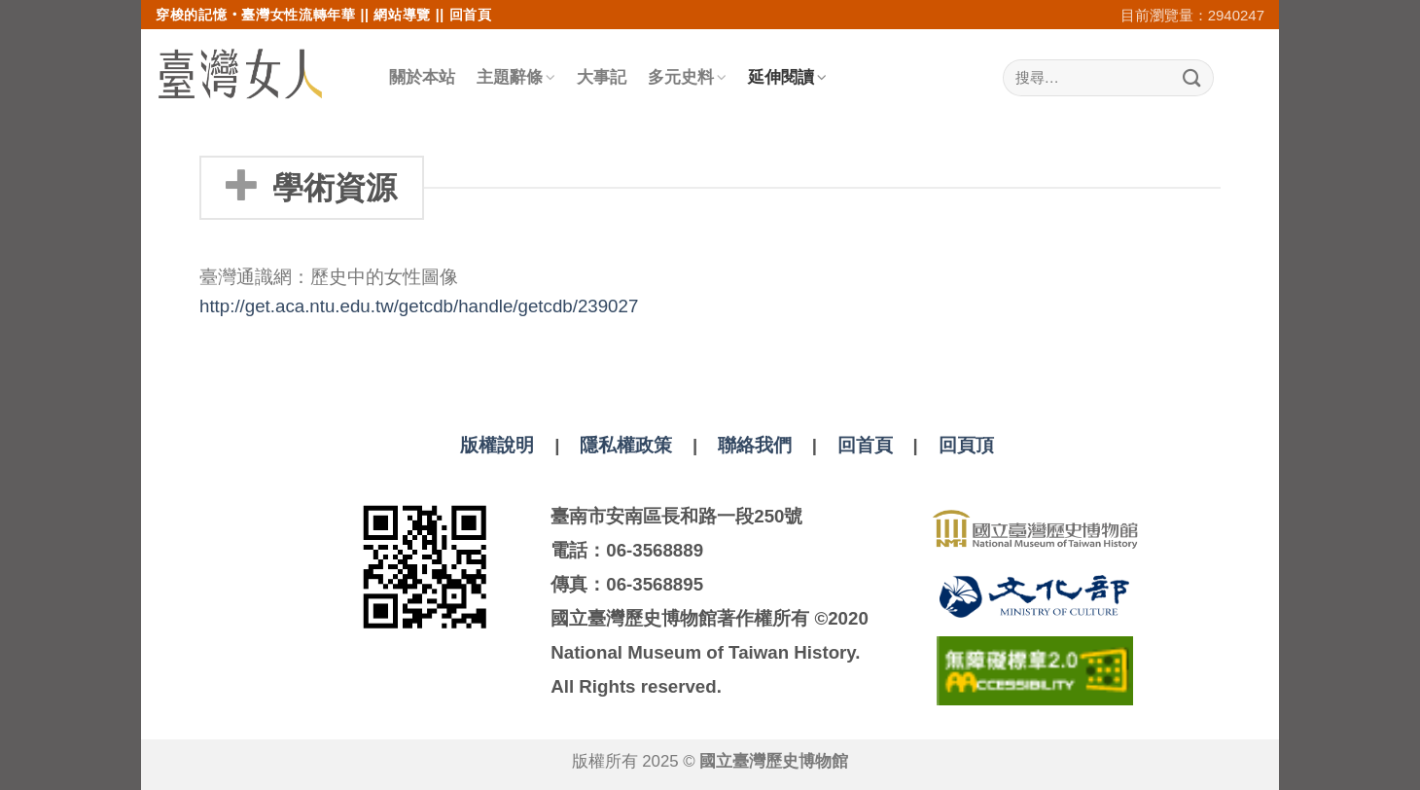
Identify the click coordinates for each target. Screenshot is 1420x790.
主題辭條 (516, 77)
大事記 (601, 77)
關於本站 (422, 77)
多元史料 (687, 77)
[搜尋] (1108, 78)
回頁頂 (966, 445)
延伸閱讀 (787, 77)
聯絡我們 (755, 445)
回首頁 (470, 14)
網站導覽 (402, 14)
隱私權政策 (626, 445)
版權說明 (497, 445)
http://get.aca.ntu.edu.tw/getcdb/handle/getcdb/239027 (418, 306)
